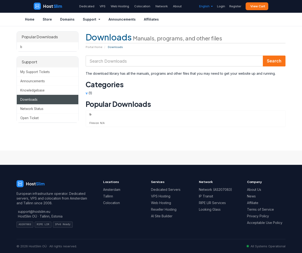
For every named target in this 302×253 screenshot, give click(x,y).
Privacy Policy (258, 216)
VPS (102, 6)
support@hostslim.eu (34, 211)
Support (91, 19)
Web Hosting (120, 6)
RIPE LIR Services (212, 203)
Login (221, 6)
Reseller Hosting (163, 209)
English (206, 6)
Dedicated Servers (165, 190)
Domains (67, 19)
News (251, 196)
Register (235, 6)
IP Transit (206, 196)
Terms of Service (260, 209)
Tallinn (108, 196)
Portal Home (94, 47)
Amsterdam (111, 190)
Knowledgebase (32, 90)
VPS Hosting (160, 196)
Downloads (29, 99)
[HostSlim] (48, 6)
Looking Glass (210, 209)
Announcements (122, 19)
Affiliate (252, 203)
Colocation (142, 6)
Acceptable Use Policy (264, 223)
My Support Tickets (35, 72)
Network (161, 6)
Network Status (31, 109)
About (177, 6)
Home (29, 19)
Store (47, 19)
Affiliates (151, 19)
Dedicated (86, 6)
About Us (254, 190)
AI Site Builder (161, 216)
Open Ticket (29, 118)
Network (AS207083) (215, 190)
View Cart (257, 6)
